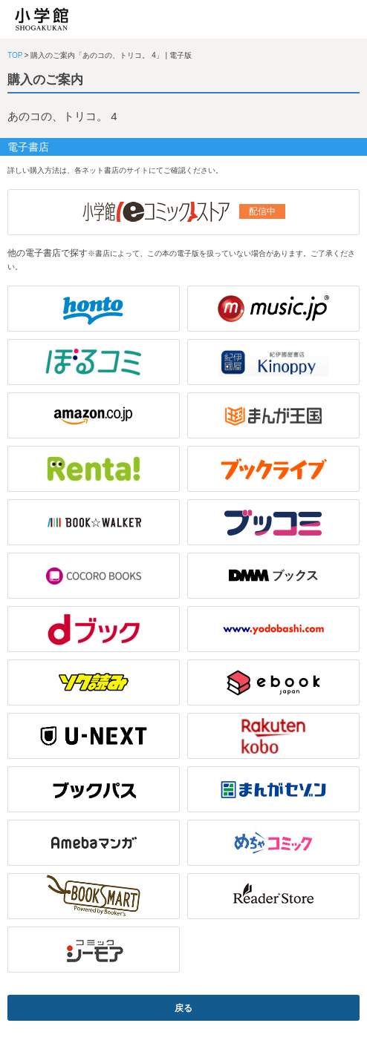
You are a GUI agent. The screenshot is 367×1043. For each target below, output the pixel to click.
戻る (183, 1008)
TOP (14, 55)
